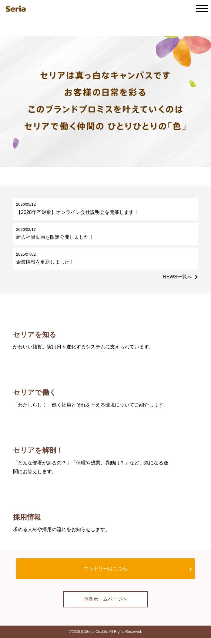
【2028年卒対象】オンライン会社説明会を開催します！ (77, 212)
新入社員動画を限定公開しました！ (55, 237)
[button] (99, 178)
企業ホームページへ (105, 599)
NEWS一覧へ (177, 276)
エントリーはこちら (105, 568)
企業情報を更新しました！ (45, 261)
